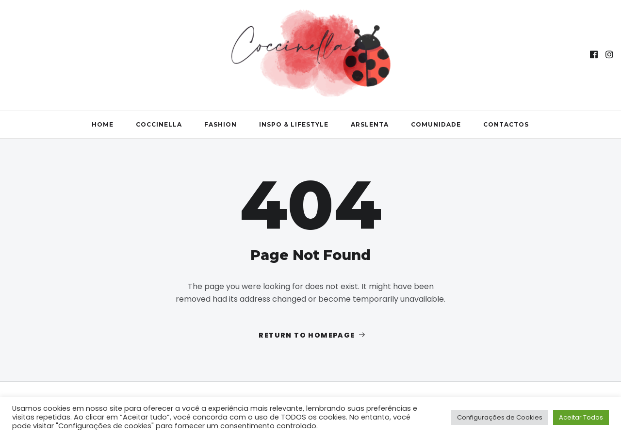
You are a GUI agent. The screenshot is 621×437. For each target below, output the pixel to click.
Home (103, 124)
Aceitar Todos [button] (581, 417)
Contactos (506, 124)
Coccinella (159, 124)
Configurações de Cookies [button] (499, 417)
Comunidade (436, 124)
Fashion (220, 124)
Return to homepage (312, 335)
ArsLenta (370, 124)
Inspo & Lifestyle (293, 124)
